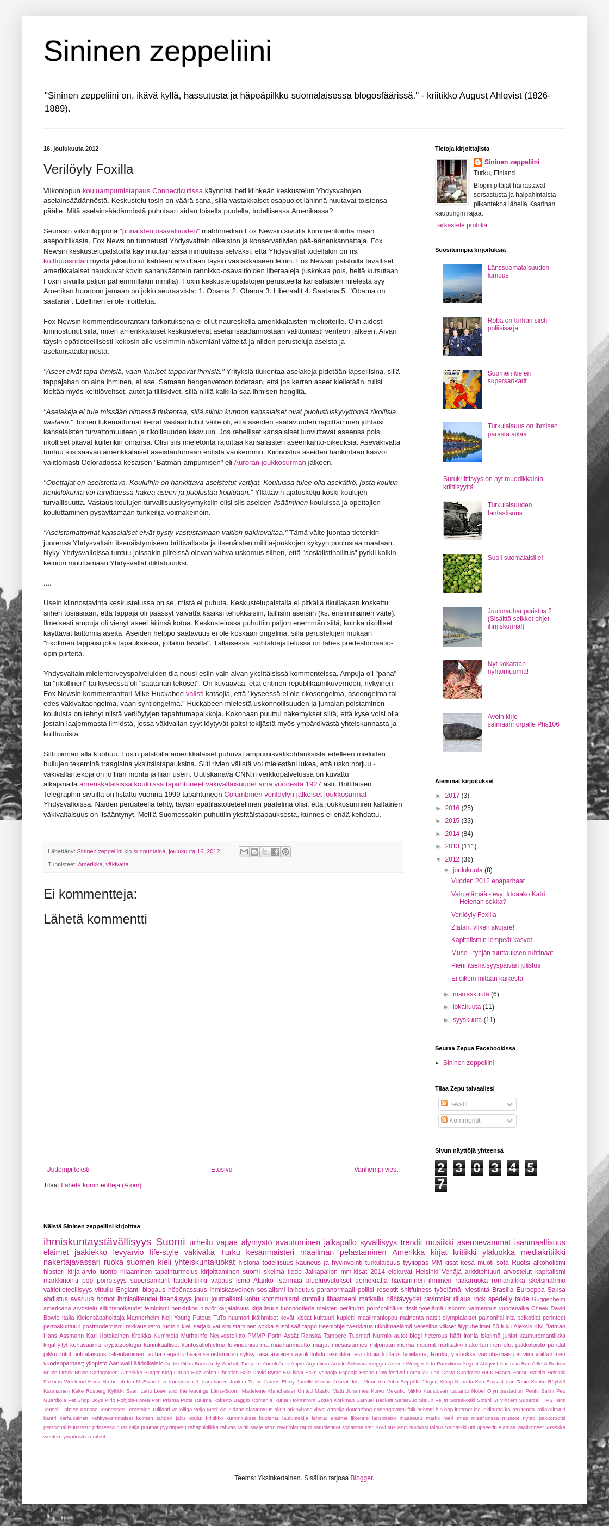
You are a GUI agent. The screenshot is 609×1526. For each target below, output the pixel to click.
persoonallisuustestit (67, 1427)
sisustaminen (239, 1326)
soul (381, 1427)
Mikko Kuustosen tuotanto (438, 1391)
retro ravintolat (282, 1427)
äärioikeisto (149, 1363)
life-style (164, 1252)
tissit (411, 1308)
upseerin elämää (496, 1427)
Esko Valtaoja (321, 1372)
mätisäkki (450, 1345)
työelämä (431, 1308)
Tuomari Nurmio (370, 1335)
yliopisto (96, 1363)
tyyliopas (415, 1262)
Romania (262, 1400)
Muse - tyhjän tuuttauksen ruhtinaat (502, 953)
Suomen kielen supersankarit (509, 377)
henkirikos (184, 1308)
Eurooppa (531, 1290)
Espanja (348, 1372)
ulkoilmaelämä (393, 1326)
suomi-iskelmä (263, 1272)
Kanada (464, 1382)
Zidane (236, 1409)
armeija (335, 1409)
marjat (321, 1345)
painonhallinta (496, 1317)
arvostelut (518, 1272)
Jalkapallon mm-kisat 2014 (345, 1272)
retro (154, 1326)
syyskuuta (468, 1020)
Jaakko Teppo (245, 1382)
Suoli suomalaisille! (515, 558)
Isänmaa (289, 1280)
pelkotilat (528, 1317)
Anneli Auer (276, 1364)
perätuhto (352, 1308)
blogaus (153, 1290)
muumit (426, 1345)
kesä (467, 1262)
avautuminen (298, 1242)
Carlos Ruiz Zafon (195, 1372)
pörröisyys (112, 1280)
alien (280, 1409)
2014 (453, 834)
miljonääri (382, 1345)
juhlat (510, 1335)
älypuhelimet (474, 1326)
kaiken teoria (520, 1409)
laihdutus (301, 1290)
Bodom (557, 1364)
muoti (485, 1262)
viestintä (477, 1290)
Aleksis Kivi (529, 1326)
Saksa (557, 1290)
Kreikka (141, 1335)
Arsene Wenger (406, 1364)
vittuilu (104, 1290)
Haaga (503, 1372)
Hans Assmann (64, 1335)
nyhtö (529, 1418)
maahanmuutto (290, 1345)
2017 (453, 795)
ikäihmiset (265, 1317)
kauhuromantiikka (543, 1335)
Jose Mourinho (368, 1382)
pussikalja (127, 1427)
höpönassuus (187, 1290)
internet (463, 1409)
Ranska (311, 1335)
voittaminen (551, 1354)
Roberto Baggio (231, 1400)
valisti (195, 694)
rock (479, 1299)
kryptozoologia (122, 1345)
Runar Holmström (294, 1400)
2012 (453, 859)
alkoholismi (549, 1262)
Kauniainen (57, 1391)
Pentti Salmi (539, 1391)
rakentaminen (126, 1354)
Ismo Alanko (255, 1280)
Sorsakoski (462, 1400)
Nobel (478, 1391)
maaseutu (411, 1418)
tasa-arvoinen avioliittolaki (291, 1354)
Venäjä (452, 1272)
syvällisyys (378, 1242)
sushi (282, 1326)
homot (106, 1299)
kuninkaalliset (161, 1345)
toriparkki (456, 1427)
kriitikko (214, 1418)
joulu (201, 1299)
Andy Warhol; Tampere (234, 1364)
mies (462, 1418)
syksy (247, 1354)
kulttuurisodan (66, 261)
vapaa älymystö (244, 1242)
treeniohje (331, 1326)
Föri (435, 1372)
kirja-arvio (82, 1272)
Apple (297, 1364)
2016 (453, 808)
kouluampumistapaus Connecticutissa (143, 191)
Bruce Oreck (58, 1372)
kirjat (439, 1252)
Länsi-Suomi (224, 1391)
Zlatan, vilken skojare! (482, 927)
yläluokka (498, 1252)
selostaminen (220, 1354)
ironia (471, 1335)
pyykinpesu (173, 1427)
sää (295, 1326)
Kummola (165, 1335)
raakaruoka (471, 1280)
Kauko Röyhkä (548, 1382)
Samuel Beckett (374, 1400)
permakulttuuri (62, 1326)
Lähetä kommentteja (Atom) (101, 1185)
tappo (309, 1326)
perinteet (554, 1317)
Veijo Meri (205, 1409)
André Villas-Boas (186, 1364)
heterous (436, 1335)
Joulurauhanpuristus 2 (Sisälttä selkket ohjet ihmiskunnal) (520, 619)
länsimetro (384, 1418)
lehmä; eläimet (329, 1418)
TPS (548, 1400)
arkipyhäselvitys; (306, 1409)
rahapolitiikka (203, 1427)
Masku (322, 1391)
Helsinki (426, 1272)
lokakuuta (468, 1007)
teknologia (365, 1354)
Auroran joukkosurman (270, 462)
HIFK (488, 1372)
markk (433, 1418)
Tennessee (112, 1409)
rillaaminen (136, 1272)
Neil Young (175, 1317)
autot (400, 1335)
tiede (295, 1272)
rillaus (461, 1299)
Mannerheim (143, 1317)
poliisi (366, 1290)
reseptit (387, 1290)
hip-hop (444, 1409)
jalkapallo (340, 1242)
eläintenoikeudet (121, 1308)
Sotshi (484, 1400)
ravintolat (437, 1299)
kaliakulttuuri (551, 1409)
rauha (153, 1354)
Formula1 (418, 1372)
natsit (433, 1317)
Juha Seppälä (403, 1382)
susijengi (398, 1427)
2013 (453, 846)
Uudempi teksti (67, 1169)
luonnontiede (297, 1308)
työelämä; (448, 1290)
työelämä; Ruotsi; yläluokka (439, 1354)
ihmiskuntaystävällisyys (97, 1241)
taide (522, 1299)
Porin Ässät (283, 1335)
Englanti (127, 1290)
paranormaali (336, 1290)
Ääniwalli (120, 1363)
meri (448, 1418)
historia (248, 1262)
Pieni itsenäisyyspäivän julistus (495, 965)
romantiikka (508, 1280)
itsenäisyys (176, 1299)
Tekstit (454, 1104)
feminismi (157, 1308)
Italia (68, 1317)
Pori (156, 1400)
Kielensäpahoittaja (101, 1317)
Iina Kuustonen (176, 1382)
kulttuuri (324, 1317)
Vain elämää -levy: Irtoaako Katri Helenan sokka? (498, 898)
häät (455, 1335)
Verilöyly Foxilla (473, 915)
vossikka (555, 1427)
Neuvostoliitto (227, 1335)
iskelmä (491, 1335)
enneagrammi (390, 1409)
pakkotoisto (530, 1345)
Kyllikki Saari (123, 1391)
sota (502, 1262)
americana (57, 1308)
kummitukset (241, 1418)
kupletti (346, 1317)
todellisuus (278, 1262)
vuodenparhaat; (64, 1363)
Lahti (146, 1391)
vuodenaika (514, 1308)
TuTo (219, 1317)
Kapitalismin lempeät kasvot (491, 940)
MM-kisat (444, 1262)
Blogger (362, 1478)
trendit (411, 1242)
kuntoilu (312, 1299)
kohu (252, 1299)
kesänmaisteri (270, 1252)
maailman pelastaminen (343, 1252)
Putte (186, 1400)
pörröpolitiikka (384, 1308)
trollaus (391, 1354)
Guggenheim (549, 1299)
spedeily (500, 1299)
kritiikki (464, 1252)
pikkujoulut (57, 1354)
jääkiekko (90, 1252)
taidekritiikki (190, 1280)
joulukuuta (468, 870)
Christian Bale (234, 1372)
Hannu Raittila (528, 1372)
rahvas (228, 1427)
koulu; (196, 1418)
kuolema (269, 1418)
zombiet (97, 1436)
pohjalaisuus (89, 1354)
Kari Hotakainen (107, 1335)
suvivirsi (418, 1427)
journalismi (226, 1299)
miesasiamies (349, 1345)
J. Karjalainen (211, 1382)
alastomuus (259, 1409)
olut (508, 1345)
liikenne (360, 1418)
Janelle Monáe (314, 1382)
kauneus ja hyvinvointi (329, 1262)
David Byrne (267, 1372)
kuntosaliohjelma (203, 1345)
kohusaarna (85, 1345)
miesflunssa (485, 1418)
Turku (230, 1252)
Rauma (203, 1400)
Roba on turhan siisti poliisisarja (517, 324)
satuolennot (326, 1427)
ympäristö (74, 1436)
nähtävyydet (403, 1299)
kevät (287, 1317)
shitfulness (416, 1290)
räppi (306, 1427)
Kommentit (461, 1120)
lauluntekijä (295, 1418)
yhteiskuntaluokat (205, 1262)
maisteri (327, 1308)
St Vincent (505, 1400)
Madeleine (254, 1391)
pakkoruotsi (552, 1418)
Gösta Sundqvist (461, 1372)
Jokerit (341, 1382)
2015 (453, 820)
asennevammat (484, 1242)
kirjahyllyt (55, 1345)
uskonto (455, 1308)
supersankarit (150, 1280)
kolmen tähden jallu (160, 1418)
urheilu (201, 1242)
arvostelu (85, 1308)
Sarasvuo (406, 1400)
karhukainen (74, 1418)
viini (528, 1354)
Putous (201, 1317)
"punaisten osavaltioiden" (160, 231)
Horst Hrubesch (106, 1382)
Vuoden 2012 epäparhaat (488, 881)
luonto (108, 1272)
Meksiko (395, 1391)
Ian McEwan (141, 1382)
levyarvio (128, 1252)
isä (477, 1409)
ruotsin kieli (176, 1326)
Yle (223, 1409)
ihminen (439, 1280)
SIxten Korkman (336, 1400)
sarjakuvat (207, 1326)
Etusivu (221, 1169)
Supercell (530, 1400)
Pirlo (110, 1400)
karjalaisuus (233, 1308)
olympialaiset (459, 1317)
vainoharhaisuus (499, 1354)
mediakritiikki (543, 1252)
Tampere (335, 1335)
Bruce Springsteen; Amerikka (108, 1372)
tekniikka (338, 1354)
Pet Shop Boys (85, 1400)
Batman (555, 1326)
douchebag (359, 1409)
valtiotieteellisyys (68, 1290)
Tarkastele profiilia (461, 225)
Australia (510, 1364)
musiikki (439, 1242)
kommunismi (280, 1299)
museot (510, 1418)
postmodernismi (103, 1326)
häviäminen (408, 1280)
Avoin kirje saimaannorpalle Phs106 (524, 720)
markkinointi (61, 1280)
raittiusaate (250, 1427)
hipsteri (54, 1272)
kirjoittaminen (220, 1272)
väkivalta (116, 864)
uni (471, 1427)
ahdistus (56, 1299)
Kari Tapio (518, 1382)
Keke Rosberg (88, 1391)
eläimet (56, 1252)
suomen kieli (149, 1262)
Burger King (158, 1372)
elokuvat (400, 1272)
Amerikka (90, 864)
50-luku (502, 1326)
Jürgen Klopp (437, 1382)
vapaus (221, 1280)
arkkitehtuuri (482, 1272)
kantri (50, 1418)
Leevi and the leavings (181, 1391)
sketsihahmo (547, 1280)
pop (87, 1280)
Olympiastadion (505, 1391)
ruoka (113, 1262)
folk (411, 1409)
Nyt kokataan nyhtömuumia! (508, 667)
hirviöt (208, 1308)
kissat (304, 1317)
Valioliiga (182, 1409)
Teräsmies (139, 1409)
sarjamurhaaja (182, 1354)
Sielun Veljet (433, 1400)
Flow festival (390, 1372)
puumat (150, 1427)
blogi (415, 1335)
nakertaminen (483, 1345)
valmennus (482, 1308)
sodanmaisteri (358, 1427)
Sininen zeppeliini (158, 50)
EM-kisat (293, 1372)
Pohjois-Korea (133, 1400)
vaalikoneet (531, 1427)
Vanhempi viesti (377, 1169)
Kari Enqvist (489, 1382)
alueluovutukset (328, 1280)
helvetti (425, 1409)
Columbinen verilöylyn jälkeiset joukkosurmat (295, 794)
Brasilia (502, 1290)
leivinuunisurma (248, 1345)
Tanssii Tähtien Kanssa (71, 1409)
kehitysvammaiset (112, 1418)
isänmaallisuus (540, 1242)
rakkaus (136, 1326)
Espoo (366, 1372)
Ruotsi (521, 1262)
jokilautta (492, 1409)
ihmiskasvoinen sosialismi (247, 1290)
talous (437, 1427)
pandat (557, 1345)
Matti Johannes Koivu (358, 1391)
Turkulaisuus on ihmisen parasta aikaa (523, 430)
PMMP (256, 1335)
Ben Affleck (534, 1364)
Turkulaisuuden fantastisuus (510, 508)
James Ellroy (279, 1382)
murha (405, 1345)
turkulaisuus (382, 1262)
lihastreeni (342, 1299)
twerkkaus (359, 1326)
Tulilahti (161, 1409)
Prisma (171, 1400)
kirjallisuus (264, 1308)
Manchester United (290, 1391)
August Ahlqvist (480, 1364)
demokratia (371, 1280)
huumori (239, 1317)
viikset (447, 1326)
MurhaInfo (194, 1335)
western (53, 1436)
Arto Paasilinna (443, 1364)
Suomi (170, 1241)
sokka (266, 1326)
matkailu (371, 1299)
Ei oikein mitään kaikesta (487, 978)
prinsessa (103, 1427)
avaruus (82, 1299)
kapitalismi (550, 1272)
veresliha (426, 1326)
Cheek (539, 1308)
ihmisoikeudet (137, 1299)
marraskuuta (472, 994)
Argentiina (317, 1364)
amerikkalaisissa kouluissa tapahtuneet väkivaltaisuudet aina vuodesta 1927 (200, 784)
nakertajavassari (72, 1262)
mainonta (412, 1317)
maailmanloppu (377, 1317)
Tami (560, 1400)
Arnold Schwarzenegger (359, 1364)
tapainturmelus (176, 1272)
